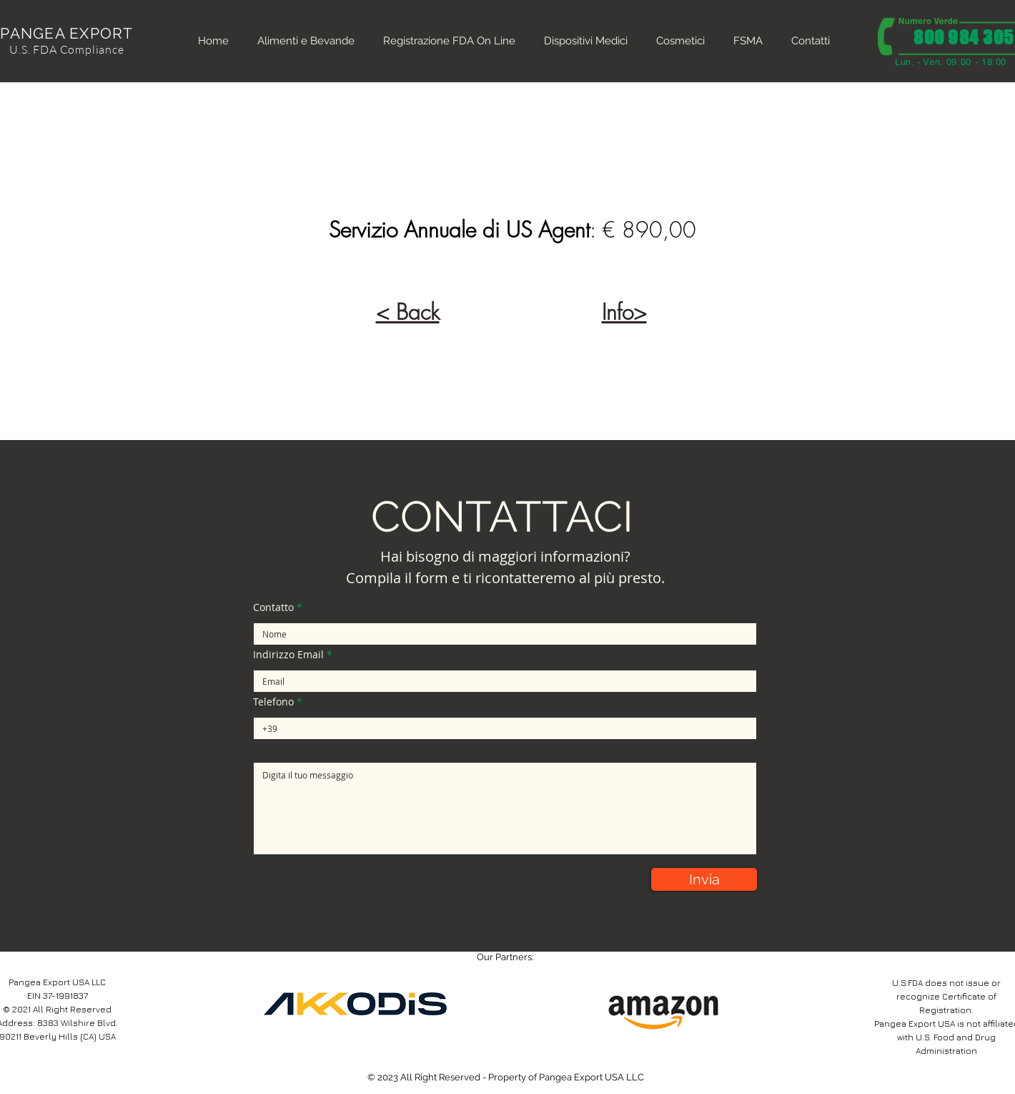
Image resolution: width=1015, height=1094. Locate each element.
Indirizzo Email (288, 655)
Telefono (273, 702)
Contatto (273, 607)
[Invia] (704, 879)
